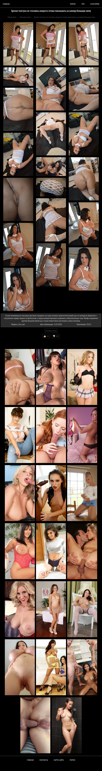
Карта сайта (59, 760)
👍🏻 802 (46, 336)
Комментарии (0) (8, 340)
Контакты (44, 760)
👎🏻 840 (56, 336)
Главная (6, 4)
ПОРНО (72, 760)
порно (73, 4)
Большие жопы (51, 330)
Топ (83, 4)
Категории (95, 4)
